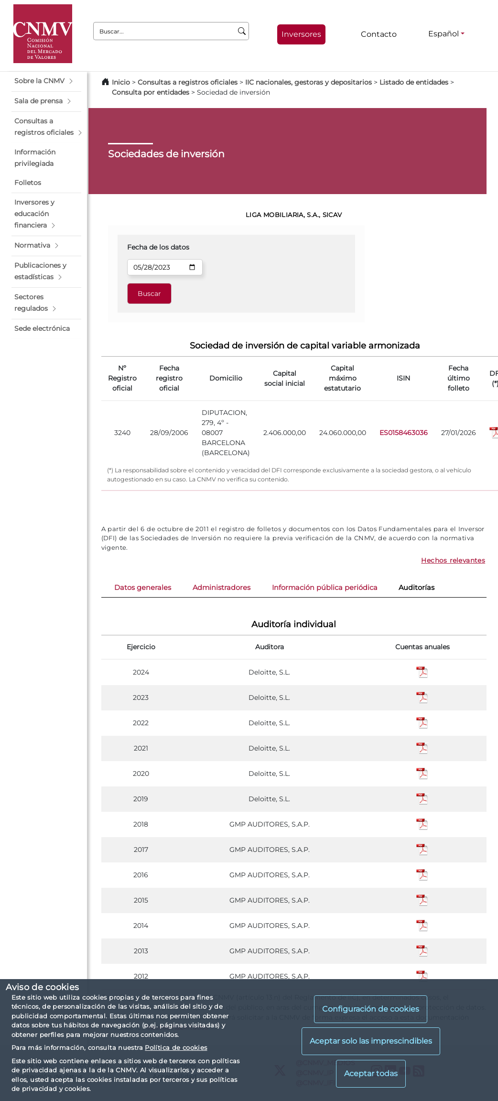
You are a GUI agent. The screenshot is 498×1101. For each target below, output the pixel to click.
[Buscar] (242, 31)
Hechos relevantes (453, 560)
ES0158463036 (403, 432)
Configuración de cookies (370, 1009)
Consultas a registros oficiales (188, 82)
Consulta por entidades (150, 92)
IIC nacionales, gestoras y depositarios (308, 82)
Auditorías (416, 587)
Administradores (221, 587)
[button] (46, 81)
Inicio (121, 82)
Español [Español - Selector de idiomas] (443, 33)
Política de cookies (176, 1047)
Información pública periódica (325, 587)
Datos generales (142, 587)
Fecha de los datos (158, 247)
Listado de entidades (413, 82)
